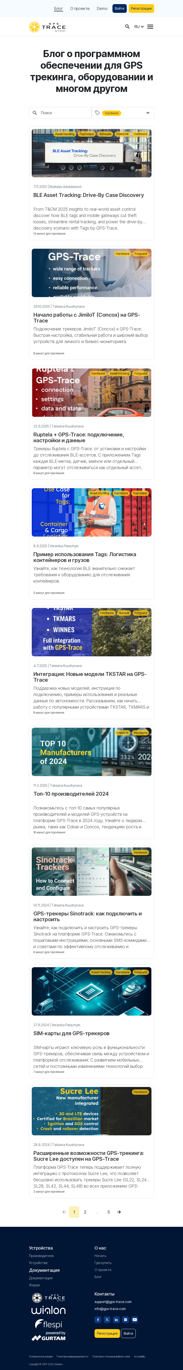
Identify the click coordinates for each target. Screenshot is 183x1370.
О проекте (80, 8)
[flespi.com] (48, 1323)
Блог (58, 8)
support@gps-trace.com (113, 1302)
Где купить (103, 1263)
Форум (34, 1285)
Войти (119, 8)
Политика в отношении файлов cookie (111, 1356)
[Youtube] (134, 1319)
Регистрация (141, 8)
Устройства (38, 1263)
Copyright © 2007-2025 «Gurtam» (46, 1364)
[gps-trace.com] (47, 26)
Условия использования (41, 1356)
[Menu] (150, 26)
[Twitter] (107, 1319)
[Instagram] (125, 1319)
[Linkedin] (116, 1319)
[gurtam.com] (48, 1310)
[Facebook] (98, 1319)
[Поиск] (60, 113)
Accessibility (139, 1356)
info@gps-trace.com (110, 1309)
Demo (102, 8)
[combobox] (126, 112)
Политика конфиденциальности (72, 1356)
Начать (100, 1256)
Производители (41, 1256)
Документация (41, 1278)
